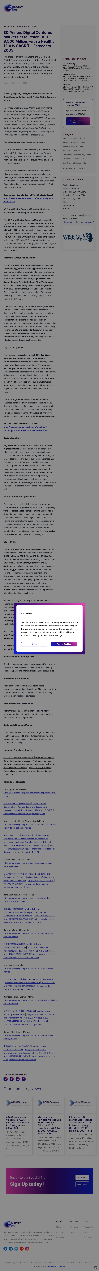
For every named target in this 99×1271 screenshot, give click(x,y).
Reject (34, 644)
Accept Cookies (64, 644)
